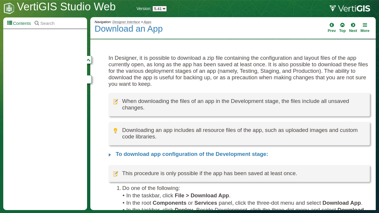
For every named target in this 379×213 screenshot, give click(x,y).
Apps (147, 22)
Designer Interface (126, 22)
